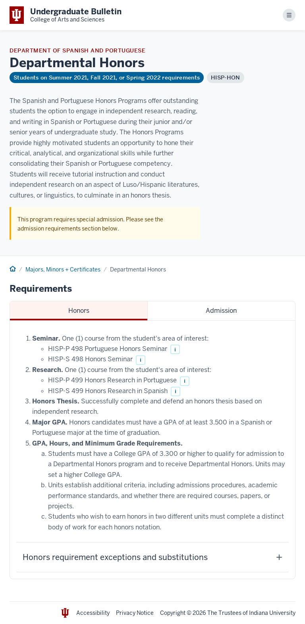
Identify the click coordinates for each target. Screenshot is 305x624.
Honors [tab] (78, 310)
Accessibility (93, 612)
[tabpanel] (152, 450)
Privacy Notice (135, 612)
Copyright (172, 612)
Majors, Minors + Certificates (62, 269)
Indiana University (272, 612)
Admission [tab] (221, 310)
